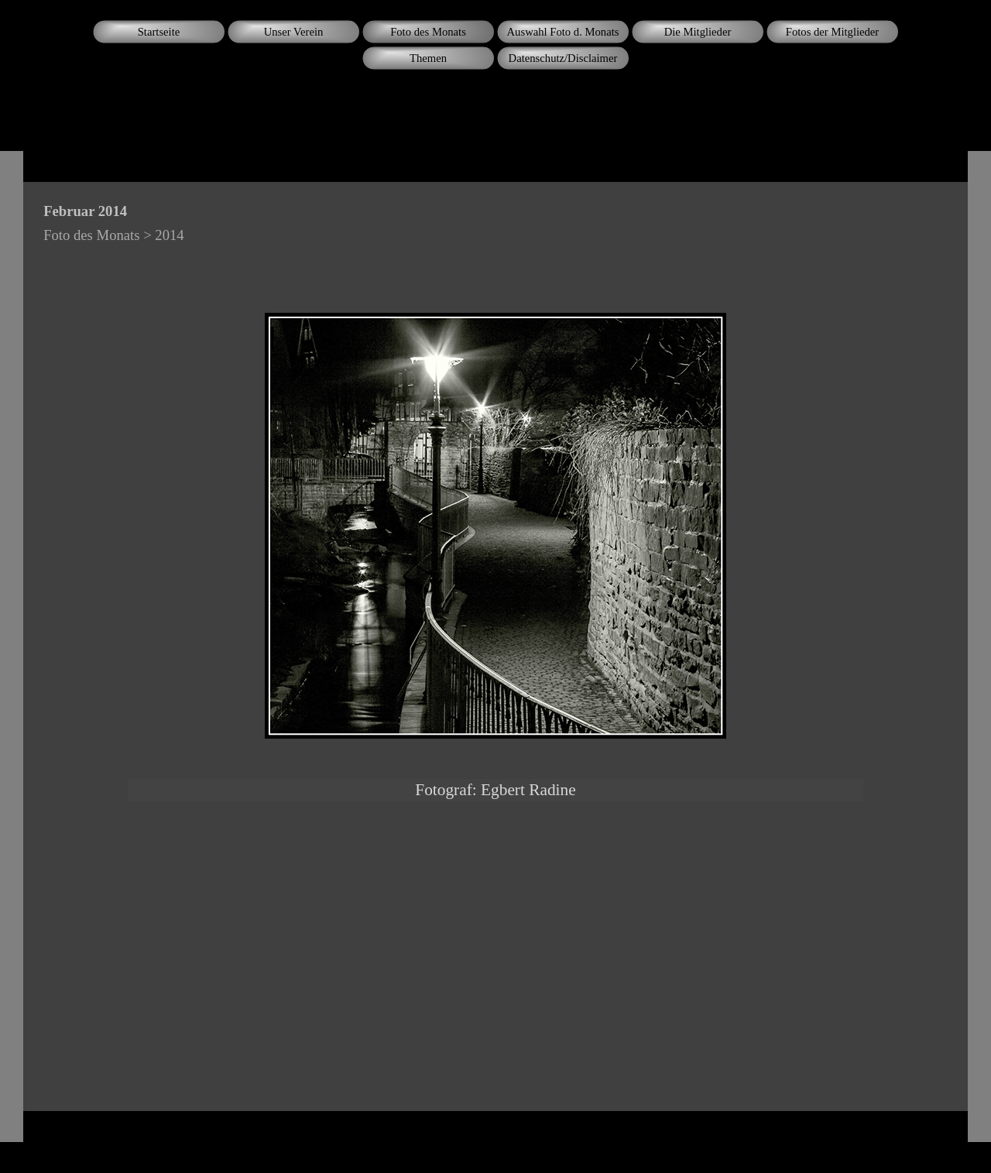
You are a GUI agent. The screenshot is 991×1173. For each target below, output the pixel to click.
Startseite (159, 32)
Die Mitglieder (698, 32)
